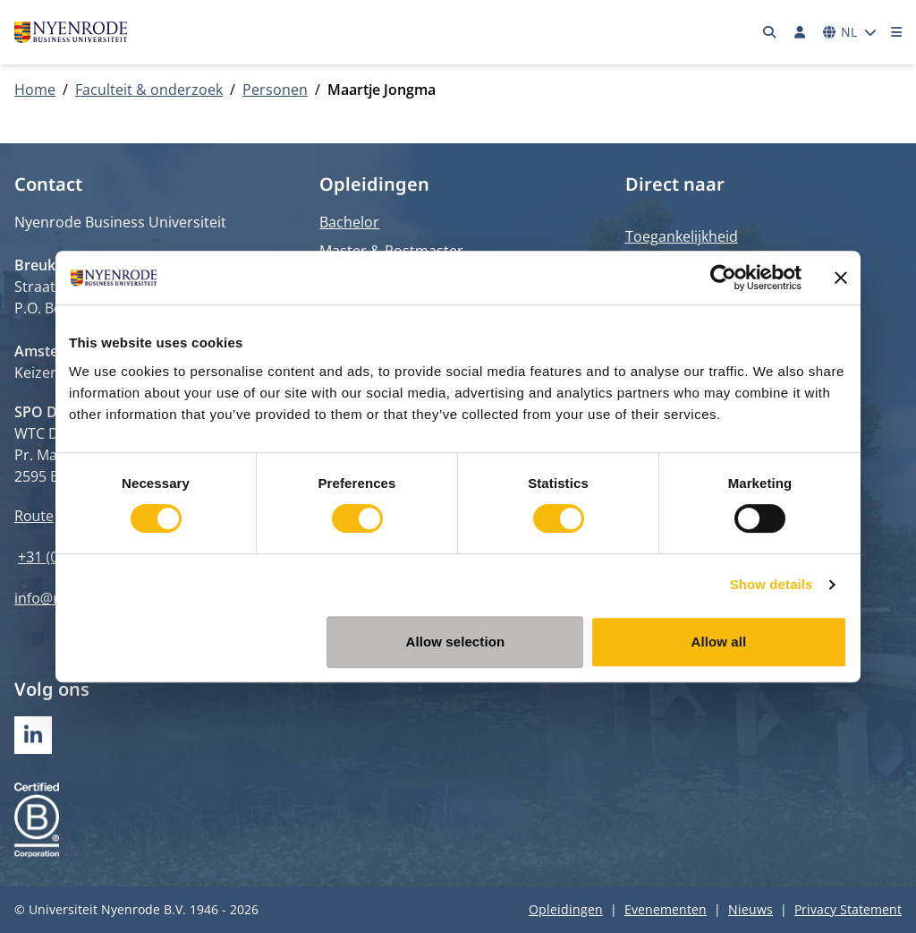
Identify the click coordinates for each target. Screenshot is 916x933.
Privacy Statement (848, 909)
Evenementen (665, 909)
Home (34, 89)
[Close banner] (841, 277)
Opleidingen (566, 909)
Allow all (719, 641)
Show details (771, 584)
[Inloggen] (800, 32)
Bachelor (349, 222)
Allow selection (455, 641)
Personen (275, 89)
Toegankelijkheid (681, 236)
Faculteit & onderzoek (149, 89)
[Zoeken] (770, 32)
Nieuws (750, 909)
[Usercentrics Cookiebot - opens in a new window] (723, 277)
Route (34, 516)
